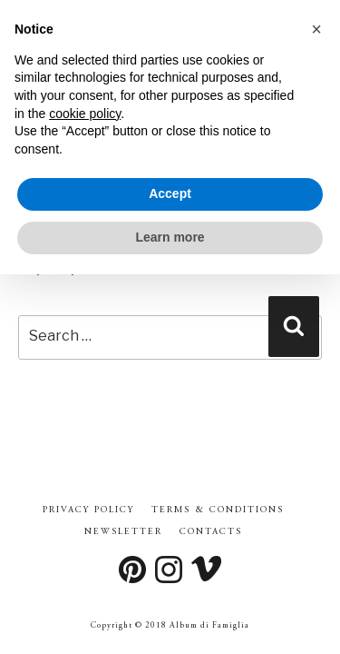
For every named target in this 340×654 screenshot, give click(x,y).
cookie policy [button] (85, 113)
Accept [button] (170, 193)
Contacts (211, 532)
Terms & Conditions (217, 510)
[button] (316, 29)
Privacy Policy (88, 510)
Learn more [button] (169, 237)
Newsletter (123, 532)
